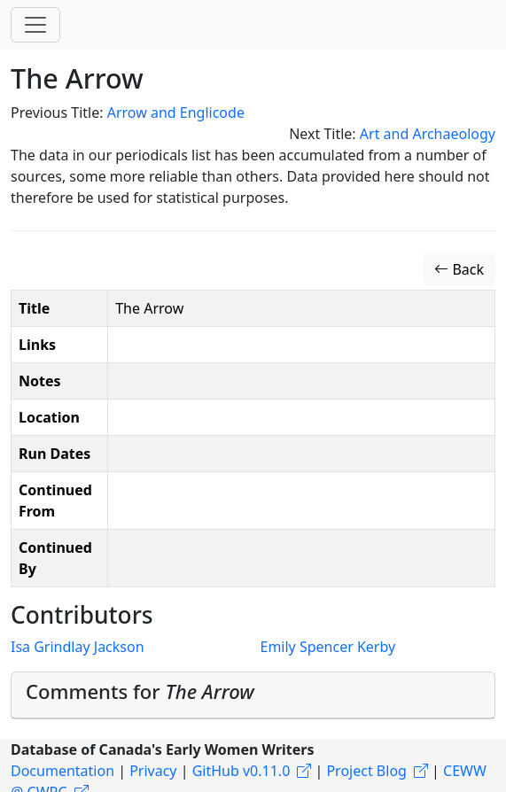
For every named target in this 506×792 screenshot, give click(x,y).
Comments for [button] (140, 691)
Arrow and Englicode (176, 112)
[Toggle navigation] (35, 25)
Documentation (62, 770)
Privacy (152, 770)
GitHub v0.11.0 (241, 770)
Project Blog (366, 770)
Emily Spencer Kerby (328, 646)
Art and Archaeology (427, 134)
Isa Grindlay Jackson (77, 646)
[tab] (253, 695)
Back (459, 269)
